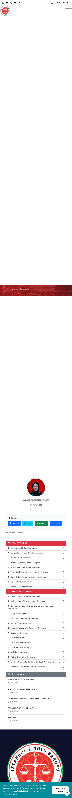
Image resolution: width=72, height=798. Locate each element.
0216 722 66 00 (59, 2)
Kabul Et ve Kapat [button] (60, 790)
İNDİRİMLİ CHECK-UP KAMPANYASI (22, 680)
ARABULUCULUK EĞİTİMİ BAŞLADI (22, 689)
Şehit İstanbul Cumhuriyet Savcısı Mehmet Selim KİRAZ (30, 699)
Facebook (14, 523)
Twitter (28, 523)
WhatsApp (41, 523)
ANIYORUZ (12, 717)
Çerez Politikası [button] (10, 794)
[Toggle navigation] (68, 10)
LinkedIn (56, 523)
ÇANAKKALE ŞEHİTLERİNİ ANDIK (21, 708)
